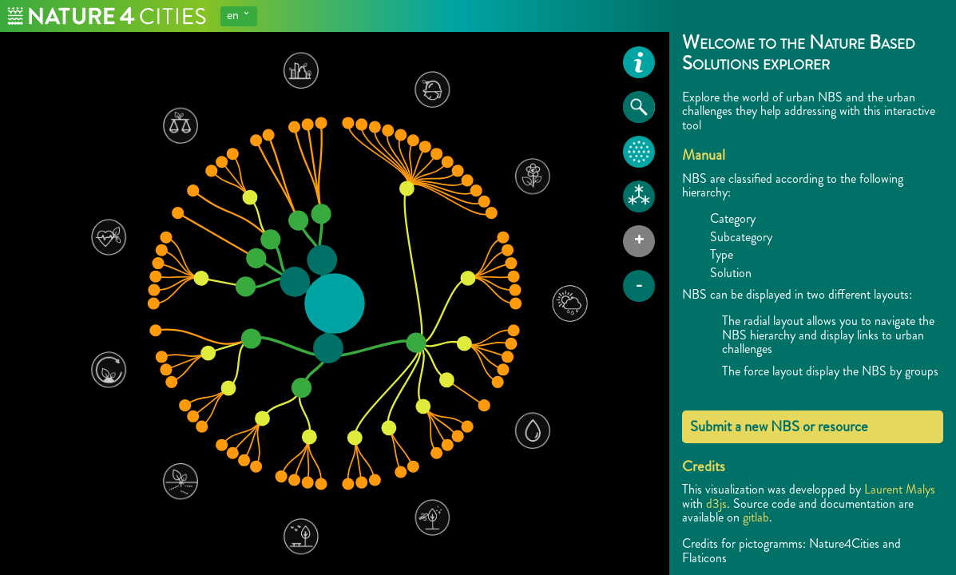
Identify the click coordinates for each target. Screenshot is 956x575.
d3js (716, 503)
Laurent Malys (899, 489)
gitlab (756, 517)
